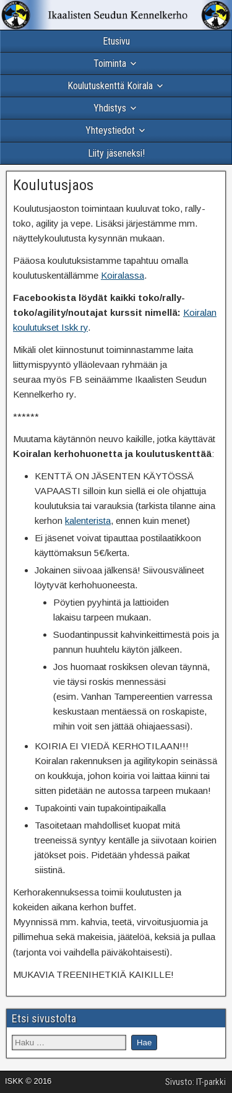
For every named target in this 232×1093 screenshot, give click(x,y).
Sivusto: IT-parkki (195, 1081)
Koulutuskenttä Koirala (110, 86)
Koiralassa (122, 275)
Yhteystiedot (110, 130)
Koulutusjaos (53, 185)
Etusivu (116, 41)
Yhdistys (109, 108)
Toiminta (109, 63)
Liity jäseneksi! (116, 153)
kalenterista (88, 520)
